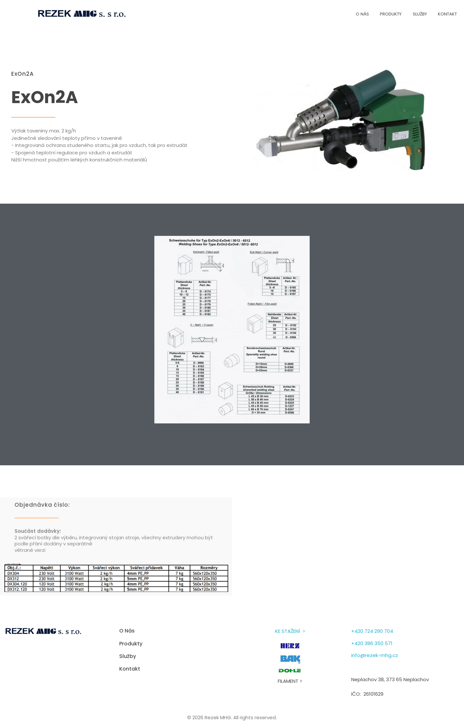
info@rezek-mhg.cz (374, 655)
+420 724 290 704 (372, 631)
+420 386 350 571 (371, 643)
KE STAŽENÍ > (290, 631)
